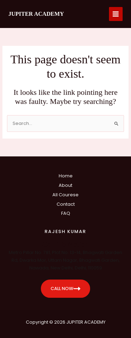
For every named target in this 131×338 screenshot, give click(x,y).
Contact (66, 204)
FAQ (65, 213)
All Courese (65, 195)
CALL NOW (65, 288)
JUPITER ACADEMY (36, 13)
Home (66, 176)
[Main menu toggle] (116, 14)
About (65, 185)
